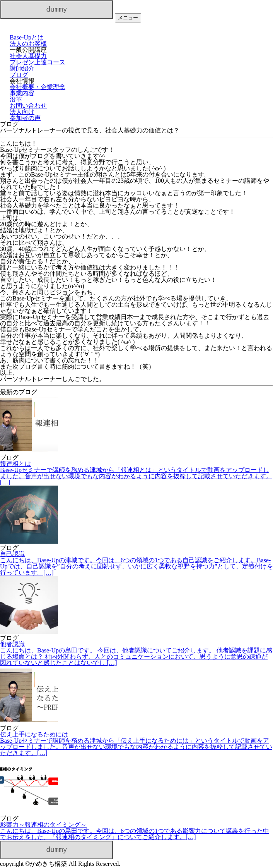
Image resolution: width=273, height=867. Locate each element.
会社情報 (22, 80)
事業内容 (22, 93)
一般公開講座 (28, 49)
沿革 (16, 99)
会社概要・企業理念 (37, 87)
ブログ (19, 74)
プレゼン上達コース (37, 62)
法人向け (22, 111)
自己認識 (136, 563)
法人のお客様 (28, 43)
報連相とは (136, 473)
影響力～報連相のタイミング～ (136, 830)
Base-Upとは (27, 37)
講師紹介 (22, 68)
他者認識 (136, 653)
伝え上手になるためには (136, 743)
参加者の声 (25, 118)
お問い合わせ (28, 105)
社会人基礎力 (28, 56)
